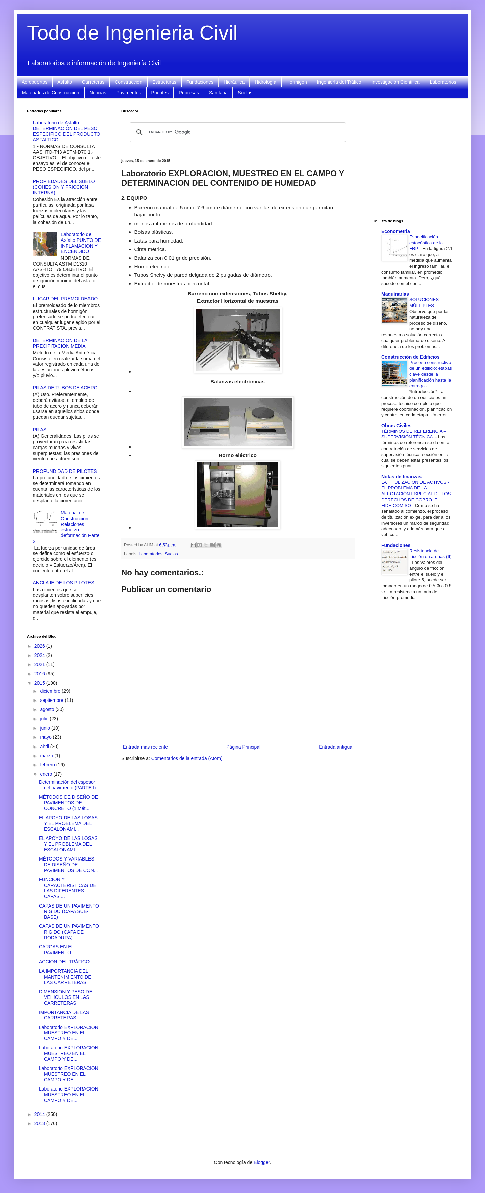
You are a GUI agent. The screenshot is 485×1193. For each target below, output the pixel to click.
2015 (40, 683)
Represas (189, 92)
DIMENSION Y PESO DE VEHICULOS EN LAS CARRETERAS (65, 997)
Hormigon (296, 82)
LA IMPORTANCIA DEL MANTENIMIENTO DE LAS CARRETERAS (65, 976)
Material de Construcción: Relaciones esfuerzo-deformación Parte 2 (66, 527)
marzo (47, 755)
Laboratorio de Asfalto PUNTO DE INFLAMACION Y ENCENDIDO (81, 243)
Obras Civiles (396, 425)
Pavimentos (128, 92)
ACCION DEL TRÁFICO (64, 961)
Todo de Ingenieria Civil (132, 32)
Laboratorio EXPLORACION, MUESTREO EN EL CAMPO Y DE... (69, 1033)
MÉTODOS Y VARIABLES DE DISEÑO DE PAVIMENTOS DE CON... (68, 864)
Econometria (395, 231)
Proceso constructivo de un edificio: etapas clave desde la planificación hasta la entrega (430, 374)
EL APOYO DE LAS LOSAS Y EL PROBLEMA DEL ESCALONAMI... (68, 823)
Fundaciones (199, 82)
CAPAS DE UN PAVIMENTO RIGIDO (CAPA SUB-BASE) (69, 911)
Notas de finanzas (401, 476)
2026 (40, 646)
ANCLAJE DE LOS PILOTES (63, 583)
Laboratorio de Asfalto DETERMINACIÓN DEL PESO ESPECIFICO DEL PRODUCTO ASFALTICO (66, 131)
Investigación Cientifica (395, 82)
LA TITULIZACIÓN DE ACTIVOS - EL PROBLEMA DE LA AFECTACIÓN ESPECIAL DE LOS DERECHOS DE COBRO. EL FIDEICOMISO (416, 494)
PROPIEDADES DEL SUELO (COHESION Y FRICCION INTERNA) (64, 187)
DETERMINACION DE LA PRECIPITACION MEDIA (60, 343)
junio (45, 728)
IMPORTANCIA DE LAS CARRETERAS (64, 1015)
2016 (40, 673)
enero (46, 774)
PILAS (40, 429)
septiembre (52, 700)
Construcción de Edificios (410, 357)
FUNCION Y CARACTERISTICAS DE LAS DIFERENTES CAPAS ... (67, 888)
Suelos (245, 92)
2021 (40, 664)
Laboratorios (443, 82)
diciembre (51, 691)
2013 (40, 1123)
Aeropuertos (34, 82)
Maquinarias (395, 294)
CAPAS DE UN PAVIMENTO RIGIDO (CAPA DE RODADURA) (69, 931)
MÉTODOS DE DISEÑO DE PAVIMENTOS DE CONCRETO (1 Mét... (68, 802)
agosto (47, 709)
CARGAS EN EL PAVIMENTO (56, 949)
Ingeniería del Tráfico (339, 82)
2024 (40, 655)
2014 (40, 1114)
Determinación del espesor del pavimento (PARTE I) (67, 784)
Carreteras (93, 82)
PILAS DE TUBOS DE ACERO (65, 387)
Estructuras (164, 82)
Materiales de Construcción (50, 92)
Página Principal (243, 747)
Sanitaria (218, 92)
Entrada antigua (335, 747)
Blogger (262, 1162)
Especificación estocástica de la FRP (426, 242)
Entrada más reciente (145, 747)
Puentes (160, 92)
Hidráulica (234, 82)
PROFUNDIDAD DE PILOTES (65, 471)
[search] (237, 132)
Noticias (98, 92)
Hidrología (265, 82)
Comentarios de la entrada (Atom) (187, 758)
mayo (46, 737)
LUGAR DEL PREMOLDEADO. (66, 298)
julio (45, 718)
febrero (48, 764)
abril (45, 746)
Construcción (128, 82)
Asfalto (64, 82)
